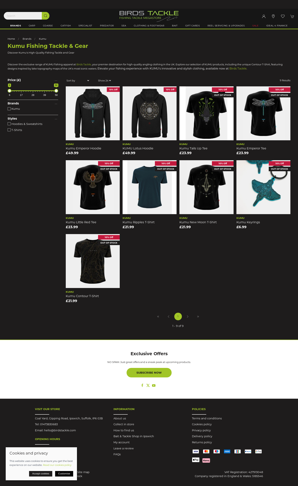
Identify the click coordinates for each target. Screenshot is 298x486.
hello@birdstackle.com (60, 430)
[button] (283, 16)
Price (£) (14, 80)
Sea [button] (123, 25)
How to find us (123, 430)
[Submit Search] (45, 16)
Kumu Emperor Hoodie (83, 148)
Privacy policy (201, 430)
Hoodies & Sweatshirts (25, 124)
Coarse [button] (48, 25)
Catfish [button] (66, 25)
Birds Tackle (83, 64)
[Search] (26, 16)
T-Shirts (15, 130)
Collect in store (123, 424)
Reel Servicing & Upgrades (226, 25)
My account (121, 442)
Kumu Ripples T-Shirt (139, 222)
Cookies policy (202, 424)
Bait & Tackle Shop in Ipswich (133, 436)
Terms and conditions (207, 418)
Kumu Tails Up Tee (193, 148)
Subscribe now (149, 372)
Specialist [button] (85, 25)
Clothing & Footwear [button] (149, 25)
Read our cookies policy (57, 464)
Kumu (42, 38)
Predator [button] (107, 25)
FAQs (117, 454)
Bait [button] (175, 25)
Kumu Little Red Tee (81, 222)
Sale (255, 25)
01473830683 (49, 424)
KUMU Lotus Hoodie (138, 148)
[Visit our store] (273, 16)
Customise (64, 473)
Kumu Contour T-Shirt (82, 296)
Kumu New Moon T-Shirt (198, 222)
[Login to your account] (264, 16)
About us (119, 418)
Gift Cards (192, 25)
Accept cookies (40, 473)
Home (11, 38)
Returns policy (202, 442)
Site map (83, 472)
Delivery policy (202, 436)
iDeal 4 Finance (277, 25)
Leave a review (123, 448)
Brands (27, 38)
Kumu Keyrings (248, 222)
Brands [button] (15, 25)
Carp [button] (32, 25)
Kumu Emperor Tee (251, 148)
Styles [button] (12, 118)
